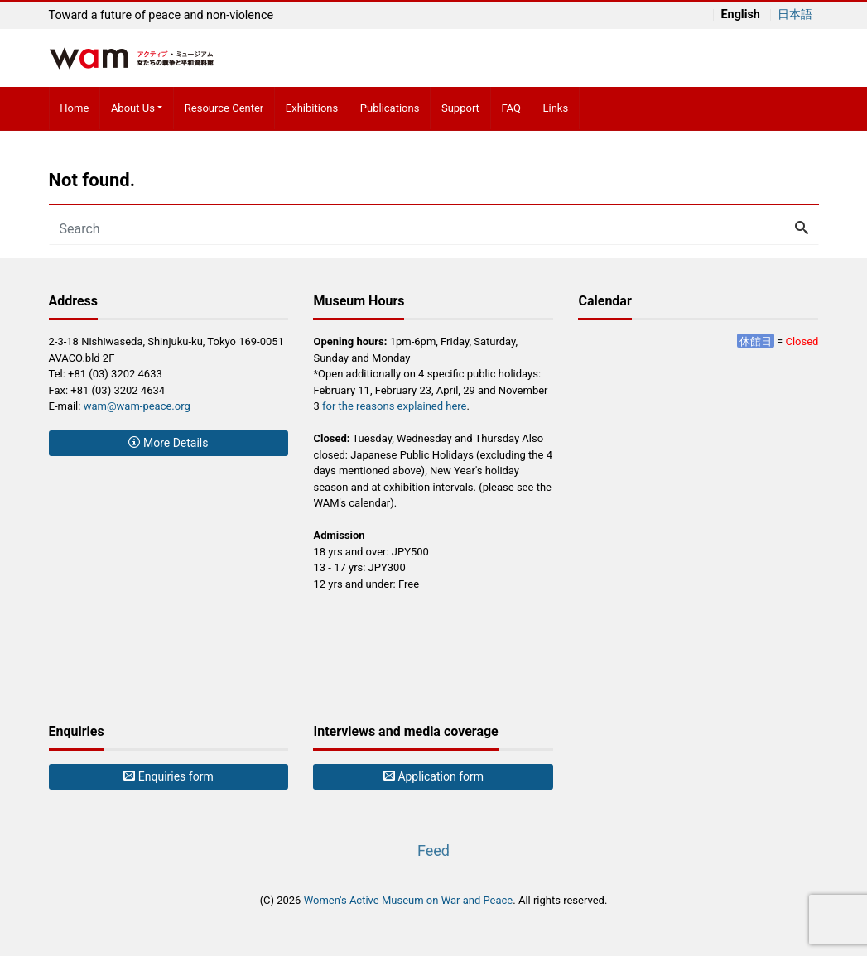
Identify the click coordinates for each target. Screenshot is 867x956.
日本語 (795, 15)
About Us (133, 108)
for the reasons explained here (394, 406)
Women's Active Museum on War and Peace (408, 900)
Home (74, 108)
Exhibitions (312, 108)
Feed (433, 850)
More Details (168, 442)
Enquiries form (168, 776)
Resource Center (224, 108)
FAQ (510, 108)
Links (556, 108)
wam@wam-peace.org (137, 406)
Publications (390, 108)
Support (460, 108)
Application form (433, 776)
